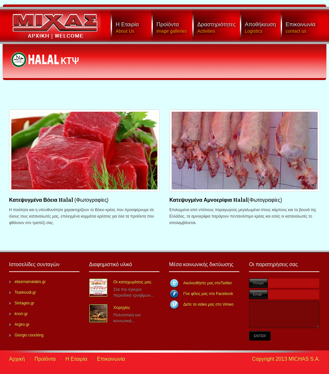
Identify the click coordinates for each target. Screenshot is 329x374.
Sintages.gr (24, 303)
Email (257, 294)
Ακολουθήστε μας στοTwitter (207, 283)
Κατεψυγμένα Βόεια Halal (41, 199)
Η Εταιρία (76, 359)
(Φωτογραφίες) (91, 199)
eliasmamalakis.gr (30, 281)
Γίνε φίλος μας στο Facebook (208, 293)
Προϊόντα (45, 359)
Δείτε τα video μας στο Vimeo (208, 304)
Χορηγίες (121, 307)
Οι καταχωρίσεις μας (132, 281)
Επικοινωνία (111, 359)
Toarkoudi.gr (25, 292)
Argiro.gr (22, 324)
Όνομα (258, 283)
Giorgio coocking (29, 335)
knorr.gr (21, 314)
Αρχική (17, 359)
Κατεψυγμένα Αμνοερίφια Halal (208, 199)
